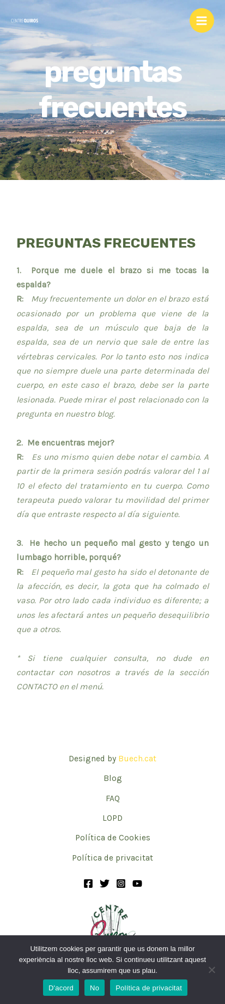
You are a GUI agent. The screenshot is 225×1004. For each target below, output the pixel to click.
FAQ (113, 798)
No (94, 988)
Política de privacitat (112, 858)
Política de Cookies (112, 838)
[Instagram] (121, 883)
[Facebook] (88, 883)
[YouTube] (137, 883)
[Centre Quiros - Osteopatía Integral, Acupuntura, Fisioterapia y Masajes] (24, 20)
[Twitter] (105, 883)
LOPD (112, 818)
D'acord (61, 988)
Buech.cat (137, 758)
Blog (113, 778)
